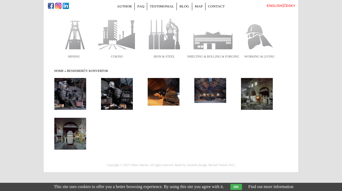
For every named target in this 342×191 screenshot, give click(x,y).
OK (236, 187)
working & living (259, 56)
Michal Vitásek (218, 165)
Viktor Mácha (139, 165)
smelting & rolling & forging (213, 56)
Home (59, 71)
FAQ (140, 6)
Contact (216, 6)
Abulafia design (197, 165)
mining (74, 56)
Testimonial (162, 6)
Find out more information (270, 186)
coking (117, 56)
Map (199, 6)
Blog (184, 6)
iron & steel (164, 56)
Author (124, 6)
